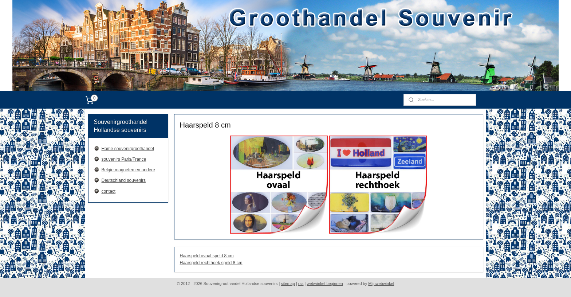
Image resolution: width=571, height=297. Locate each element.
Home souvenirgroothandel (128, 148)
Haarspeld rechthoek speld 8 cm (211, 262)
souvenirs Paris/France (124, 159)
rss (301, 283)
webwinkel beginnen (325, 283)
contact (109, 191)
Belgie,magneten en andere (128, 169)
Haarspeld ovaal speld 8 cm (206, 255)
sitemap (288, 283)
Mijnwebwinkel (381, 283)
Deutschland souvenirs (124, 180)
